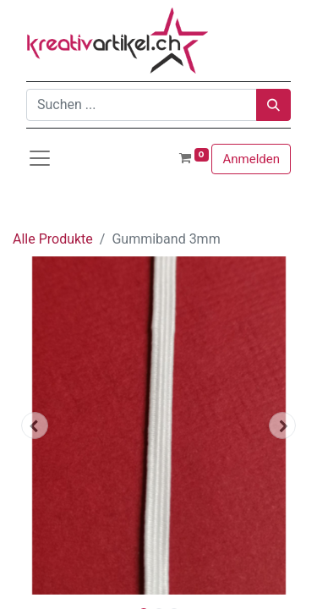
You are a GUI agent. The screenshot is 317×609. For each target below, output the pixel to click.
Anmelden (251, 159)
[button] (35, 425)
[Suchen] (273, 105)
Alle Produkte (53, 239)
